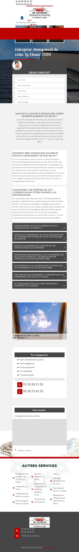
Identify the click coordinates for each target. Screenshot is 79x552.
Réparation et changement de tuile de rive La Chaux (57, 499)
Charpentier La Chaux (20, 487)
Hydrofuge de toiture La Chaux (58, 489)
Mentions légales (50, 547)
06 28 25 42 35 (24, 4)
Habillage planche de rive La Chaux (57, 481)
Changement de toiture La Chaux (21, 495)
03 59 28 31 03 (24, 1)
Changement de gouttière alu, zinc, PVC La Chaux (20, 478)
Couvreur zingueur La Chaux (38, 477)
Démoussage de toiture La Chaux (21, 502)
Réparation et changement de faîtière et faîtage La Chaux (39, 489)
